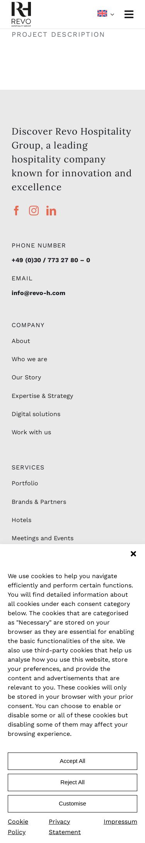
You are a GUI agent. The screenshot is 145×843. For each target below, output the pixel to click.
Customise (72, 803)
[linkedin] (51, 210)
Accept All (72, 761)
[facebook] (16, 210)
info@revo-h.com (38, 293)
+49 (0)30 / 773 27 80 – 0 (51, 260)
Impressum (120, 821)
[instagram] (34, 210)
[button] (133, 554)
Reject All (72, 782)
